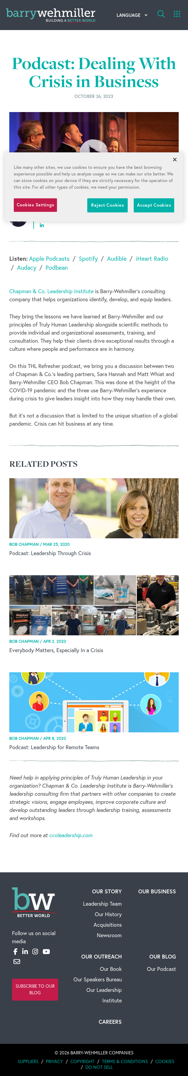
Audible (117, 258)
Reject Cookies (107, 205)
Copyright (82, 1061)
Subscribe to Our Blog (35, 989)
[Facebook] (15, 951)
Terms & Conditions (125, 1061)
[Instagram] (35, 951)
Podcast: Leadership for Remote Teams (54, 747)
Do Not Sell (99, 1067)
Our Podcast (161, 968)
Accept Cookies (154, 205)
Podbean (57, 267)
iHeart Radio (152, 258)
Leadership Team (102, 903)
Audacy (26, 267)
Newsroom (109, 935)
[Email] (16, 961)
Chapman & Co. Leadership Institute (51, 291)
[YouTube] (46, 951)
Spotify (88, 258)
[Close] (174, 159)
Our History (108, 914)
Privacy (54, 1061)
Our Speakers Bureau (97, 979)
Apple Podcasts (49, 258)
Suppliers (28, 1061)
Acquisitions (108, 924)
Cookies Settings (35, 205)
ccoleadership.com (70, 835)
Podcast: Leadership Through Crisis (50, 553)
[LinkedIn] (25, 951)
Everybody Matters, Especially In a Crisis (56, 650)
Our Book (111, 968)
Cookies (164, 1061)
